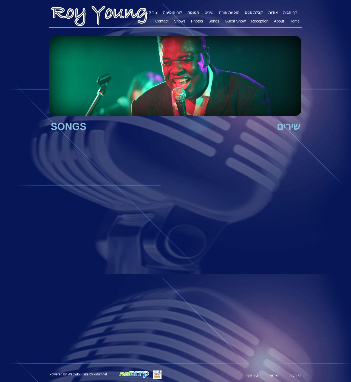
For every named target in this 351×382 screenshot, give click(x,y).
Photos (197, 21)
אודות (273, 12)
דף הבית (290, 12)
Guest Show (235, 21)
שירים (209, 12)
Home (295, 21)
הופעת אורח (229, 12)
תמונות (193, 12)
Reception (259, 21)
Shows (179, 21)
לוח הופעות (172, 12)
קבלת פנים (254, 12)
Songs (213, 21)
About (279, 21)
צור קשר (151, 12)
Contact (161, 21)
